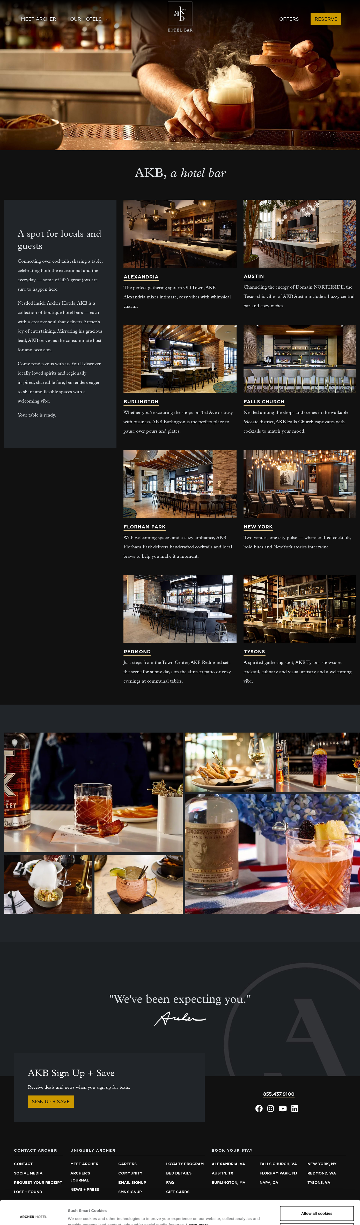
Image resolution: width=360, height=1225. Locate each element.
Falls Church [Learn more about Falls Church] (264, 401)
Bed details (179, 1173)
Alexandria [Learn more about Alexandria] (141, 277)
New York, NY (321, 1163)
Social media (28, 1173)
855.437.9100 (279, 1094)
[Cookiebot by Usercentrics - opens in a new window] (33, 1215)
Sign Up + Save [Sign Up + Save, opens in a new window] (51, 1101)
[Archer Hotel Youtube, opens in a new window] (282, 1110)
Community (130, 1173)
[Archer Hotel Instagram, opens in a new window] (270, 1110)
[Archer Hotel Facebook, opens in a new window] (259, 1110)
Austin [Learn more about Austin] (254, 276)
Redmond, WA (321, 1173)
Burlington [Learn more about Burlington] (141, 401)
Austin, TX (222, 1173)
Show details (80, 1215)
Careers (127, 1163)
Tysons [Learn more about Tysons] (254, 651)
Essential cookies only (317, 1206)
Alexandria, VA (228, 1163)
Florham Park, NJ (278, 1173)
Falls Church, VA (278, 1163)
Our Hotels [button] (89, 19)
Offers (289, 19)
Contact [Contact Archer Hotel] (23, 1163)
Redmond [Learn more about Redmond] (137, 651)
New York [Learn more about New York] (258, 527)
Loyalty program (185, 1163)
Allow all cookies (317, 1189)
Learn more (197, 1200)
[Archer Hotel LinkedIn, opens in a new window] (294, 1110)
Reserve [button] (326, 19)
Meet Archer (38, 19)
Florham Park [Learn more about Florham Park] (145, 527)
